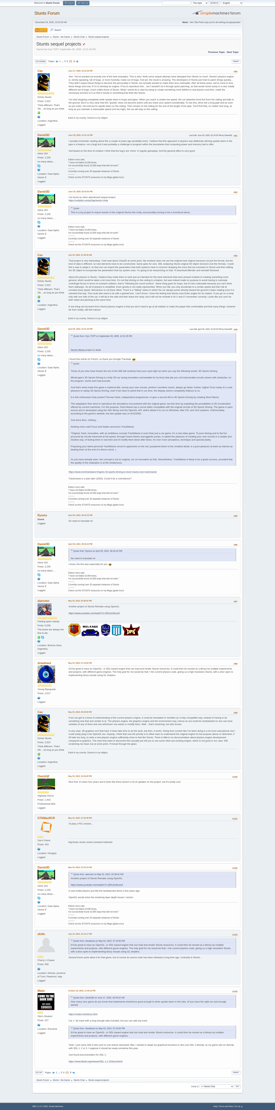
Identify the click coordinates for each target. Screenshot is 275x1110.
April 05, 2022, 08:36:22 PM (80, 544)
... (63, 61)
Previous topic (216, 52)
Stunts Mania (78, 350)
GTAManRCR (46, 818)
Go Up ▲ (239, 1106)
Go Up (39, 1073)
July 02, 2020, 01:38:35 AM (80, 255)
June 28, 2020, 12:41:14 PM (80, 135)
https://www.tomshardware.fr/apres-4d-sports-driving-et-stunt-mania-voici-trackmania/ (113, 472)
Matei (41, 990)
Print (236, 61)
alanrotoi (43, 600)
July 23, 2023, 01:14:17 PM (80, 934)
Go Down (40, 61)
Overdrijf (43, 776)
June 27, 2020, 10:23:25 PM (80, 71)
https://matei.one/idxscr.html (83, 1014)
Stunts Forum (47, 13)
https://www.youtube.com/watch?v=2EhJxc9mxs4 (94, 613)
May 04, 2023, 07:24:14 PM (80, 867)
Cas (40, 70)
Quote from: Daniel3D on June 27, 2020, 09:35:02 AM (99, 997)
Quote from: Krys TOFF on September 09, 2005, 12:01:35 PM (102, 336)
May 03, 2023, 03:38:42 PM (80, 601)
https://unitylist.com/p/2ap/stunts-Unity (88, 200)
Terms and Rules (226, 1106)
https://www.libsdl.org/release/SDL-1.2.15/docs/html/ (96, 1061)
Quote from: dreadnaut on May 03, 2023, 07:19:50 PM (99, 941)
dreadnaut (44, 663)
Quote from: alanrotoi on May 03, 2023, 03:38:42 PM (98, 874)
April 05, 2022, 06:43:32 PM (80, 515)
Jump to (195, 1086)
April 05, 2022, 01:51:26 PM (80, 329)
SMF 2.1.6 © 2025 (40, 1106)
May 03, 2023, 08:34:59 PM (80, 712)
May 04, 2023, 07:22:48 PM (80, 818)
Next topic (233, 52)
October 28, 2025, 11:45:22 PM (81, 991)
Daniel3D (43, 135)
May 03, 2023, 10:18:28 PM (80, 776)
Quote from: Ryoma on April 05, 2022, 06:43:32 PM (97, 551)
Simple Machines (56, 1106)
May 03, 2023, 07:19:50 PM (80, 663)
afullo (41, 934)
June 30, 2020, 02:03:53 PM (80, 191)
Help (215, 1106)
